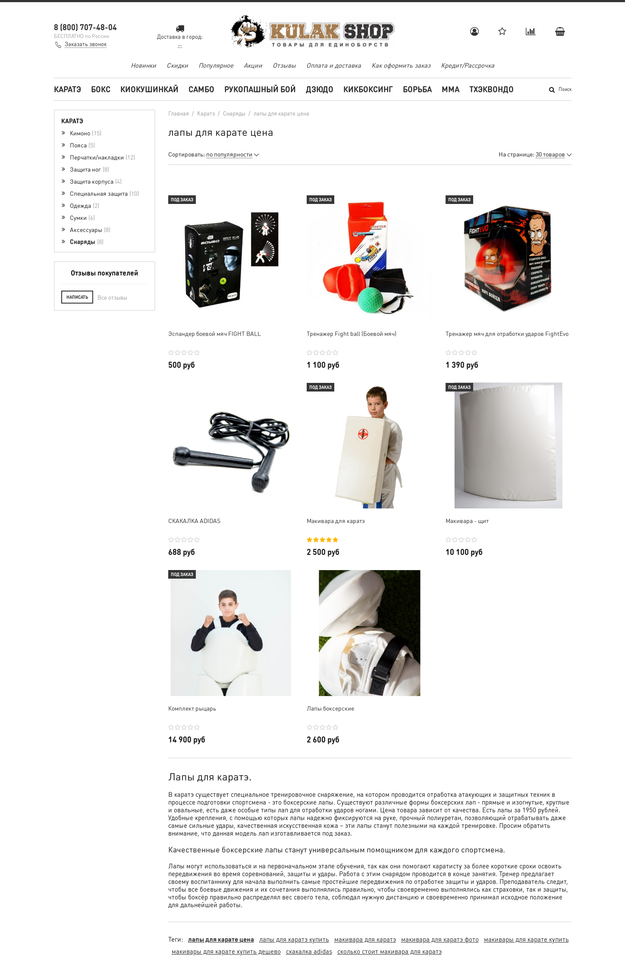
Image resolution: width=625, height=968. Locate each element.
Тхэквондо (491, 89)
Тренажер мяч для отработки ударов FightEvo (507, 333)
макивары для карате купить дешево (226, 951)
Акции (253, 65)
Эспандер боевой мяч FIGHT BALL (214, 333)
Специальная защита (104, 193)
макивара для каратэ (365, 939)
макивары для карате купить (526, 939)
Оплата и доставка (333, 65)
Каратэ (67, 89)
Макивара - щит (467, 520)
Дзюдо (319, 89)
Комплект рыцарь (192, 708)
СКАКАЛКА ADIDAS (194, 520)
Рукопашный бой (260, 89)
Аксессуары (90, 229)
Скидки (177, 65)
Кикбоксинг (368, 89)
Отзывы (284, 65)
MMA (450, 89)
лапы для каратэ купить (294, 939)
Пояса (82, 145)
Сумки (82, 217)
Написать (77, 297)
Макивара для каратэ (336, 520)
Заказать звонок (86, 43)
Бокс (100, 89)
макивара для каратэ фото (440, 939)
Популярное (215, 65)
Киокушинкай (149, 89)
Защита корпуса (96, 181)
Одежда (84, 205)
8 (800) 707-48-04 (85, 27)
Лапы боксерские (330, 708)
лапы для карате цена (221, 939)
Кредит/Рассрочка (467, 65)
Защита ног (89, 169)
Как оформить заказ (400, 65)
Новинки (143, 65)
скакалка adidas (309, 951)
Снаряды (87, 241)
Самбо (201, 89)
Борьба (417, 89)
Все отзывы (112, 297)
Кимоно (85, 133)
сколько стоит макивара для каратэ (389, 951)
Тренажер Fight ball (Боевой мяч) (351, 333)
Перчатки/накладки (102, 157)
